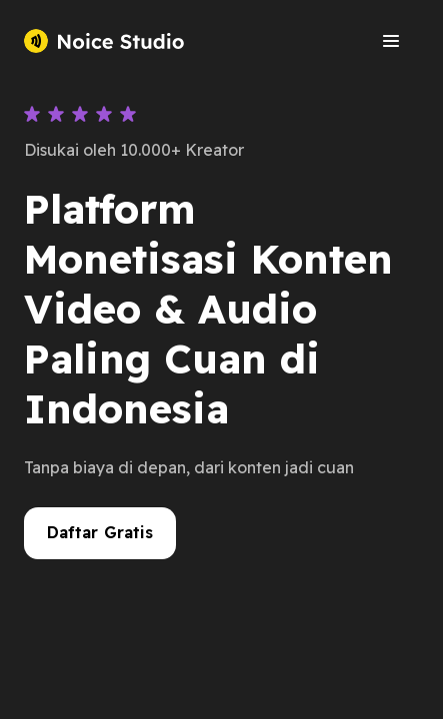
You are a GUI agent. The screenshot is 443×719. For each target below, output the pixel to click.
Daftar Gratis (100, 532)
